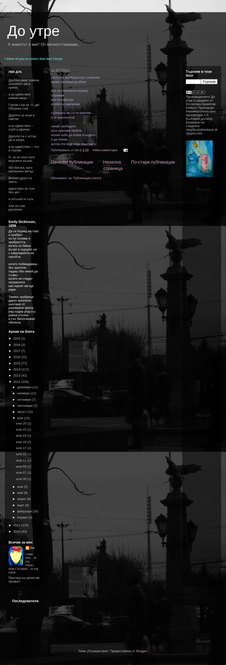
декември (24, 387)
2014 (17, 369)
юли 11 (21, 460)
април (22, 499)
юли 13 (21, 454)
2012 (17, 382)
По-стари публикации (153, 162)
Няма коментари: (106, 150)
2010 (17, 531)
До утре (33, 31)
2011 (17, 525)
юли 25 (21, 423)
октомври (24, 399)
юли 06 (21, 479)
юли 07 (21, 472)
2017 (17, 351)
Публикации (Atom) (87, 178)
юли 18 (21, 442)
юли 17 (21, 448)
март (21, 505)
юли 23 (21, 429)
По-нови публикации (72, 162)
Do (32, 548)
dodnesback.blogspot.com (201, 131)
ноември (24, 393)
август (22, 412)
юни (20, 487)
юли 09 (21, 466)
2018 (17, 345)
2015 (17, 363)
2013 (17, 375)
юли (20, 418)
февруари (25, 511)
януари (22, 517)
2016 (17, 357)
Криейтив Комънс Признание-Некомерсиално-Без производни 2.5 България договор (201, 111)
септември (25, 405)
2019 (17, 338)
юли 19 (21, 435)
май (20, 493)
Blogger (141, 651)
